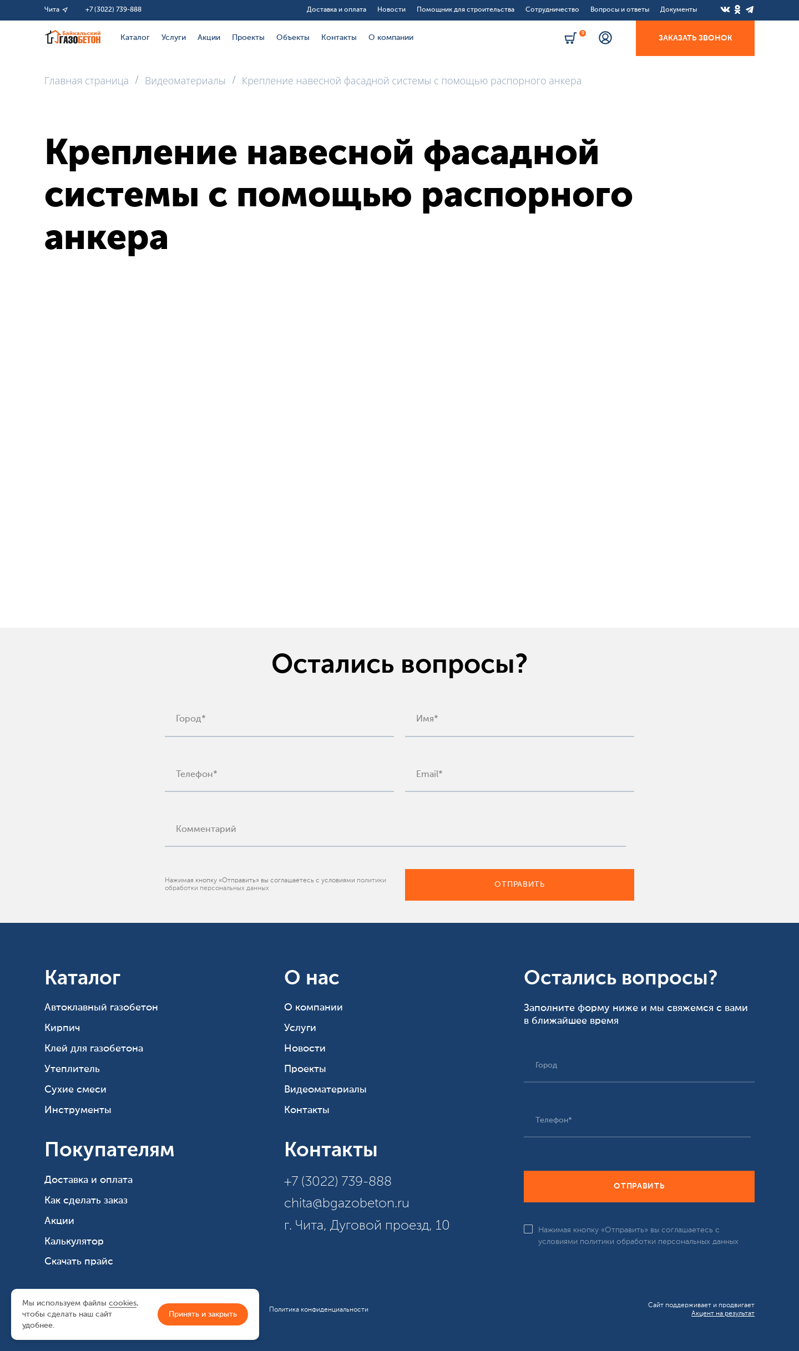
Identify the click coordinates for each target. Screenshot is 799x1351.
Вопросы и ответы (619, 10)
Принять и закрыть (203, 1314)
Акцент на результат (723, 1314)
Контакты (339, 38)
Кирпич (62, 1028)
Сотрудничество (552, 10)
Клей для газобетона (93, 1049)
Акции (209, 38)
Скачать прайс (78, 1262)
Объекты (293, 38)
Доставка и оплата (336, 10)
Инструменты (78, 1110)
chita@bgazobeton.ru (346, 1204)
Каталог (135, 38)
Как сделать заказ (86, 1201)
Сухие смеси (75, 1090)
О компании (390, 38)
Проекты (248, 38)
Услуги (173, 38)
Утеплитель (72, 1069)
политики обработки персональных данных (659, 1242)
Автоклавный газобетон (101, 1008)
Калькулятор (74, 1242)
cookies (122, 1303)
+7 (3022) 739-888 (113, 10)
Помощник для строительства (465, 10)
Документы (678, 10)
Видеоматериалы (325, 1090)
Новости (391, 10)
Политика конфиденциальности (318, 1310)
